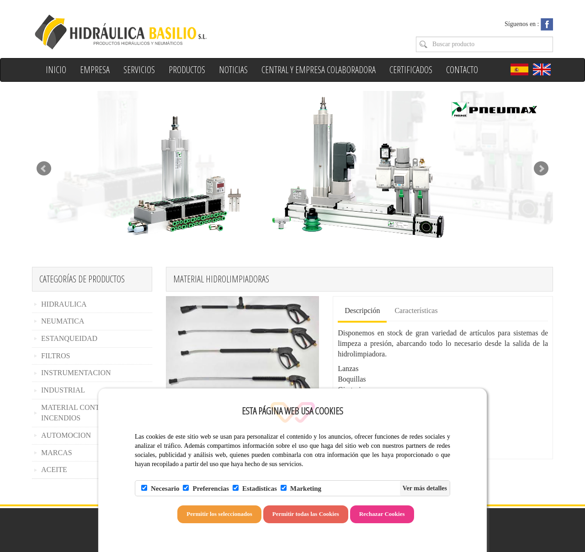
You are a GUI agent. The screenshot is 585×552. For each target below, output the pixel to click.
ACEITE (54, 469)
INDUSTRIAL (63, 390)
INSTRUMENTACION (76, 373)
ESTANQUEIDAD (69, 338)
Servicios (139, 70)
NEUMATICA (62, 321)
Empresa (95, 70)
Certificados (410, 70)
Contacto (462, 70)
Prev (44, 168)
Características (415, 310)
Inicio (56, 70)
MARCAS (56, 452)
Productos (187, 70)
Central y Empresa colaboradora (318, 70)
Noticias (233, 70)
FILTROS (55, 356)
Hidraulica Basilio (159, 31)
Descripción (362, 310)
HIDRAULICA (64, 304)
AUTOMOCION (66, 435)
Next (541, 168)
